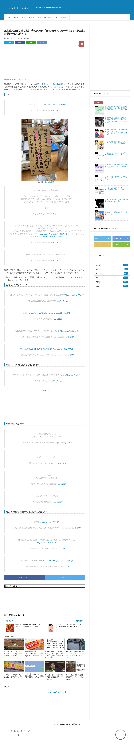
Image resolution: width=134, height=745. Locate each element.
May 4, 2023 (57, 110)
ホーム (56, 724)
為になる (47, 17)
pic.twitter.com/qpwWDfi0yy (55, 104)
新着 (9, 17)
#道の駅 (42, 560)
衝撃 (39, 17)
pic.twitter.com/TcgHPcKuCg (51, 236)
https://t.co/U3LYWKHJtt (64, 349)
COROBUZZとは (65, 724)
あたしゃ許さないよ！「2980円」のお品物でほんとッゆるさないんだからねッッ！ (116, 212)
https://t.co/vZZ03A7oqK (63, 560)
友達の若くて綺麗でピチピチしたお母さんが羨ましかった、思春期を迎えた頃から (116, 166)
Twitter (9, 42)
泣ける (23, 17)
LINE (31, 42)
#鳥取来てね (49, 349)
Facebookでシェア (25, 577)
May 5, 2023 (57, 213)
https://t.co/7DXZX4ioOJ (69, 331)
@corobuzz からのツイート (57, 692)
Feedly (122, 244)
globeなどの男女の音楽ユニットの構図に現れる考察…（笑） (116, 200)
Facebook (20, 42)
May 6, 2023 (57, 242)
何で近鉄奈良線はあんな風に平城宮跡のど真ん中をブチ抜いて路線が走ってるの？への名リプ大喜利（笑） (116, 107)
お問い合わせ (76, 724)
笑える (16, 17)
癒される (31, 17)
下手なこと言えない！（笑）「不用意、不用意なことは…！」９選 (116, 188)
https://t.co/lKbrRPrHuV (74, 295)
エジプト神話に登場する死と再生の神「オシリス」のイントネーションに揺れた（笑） (116, 177)
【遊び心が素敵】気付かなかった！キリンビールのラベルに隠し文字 (116, 142)
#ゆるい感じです (37, 349)
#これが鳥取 (25, 349)
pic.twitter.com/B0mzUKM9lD (59, 313)
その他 (55, 17)
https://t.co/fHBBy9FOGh (70, 375)
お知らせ (63, 17)
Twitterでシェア (65, 577)
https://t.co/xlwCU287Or (46, 542)
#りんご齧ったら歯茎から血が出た (53, 234)
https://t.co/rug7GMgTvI (38, 313)
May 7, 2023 (69, 355)
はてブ (42, 42)
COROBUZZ (20, 8)
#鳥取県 (50, 560)
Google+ (103, 244)
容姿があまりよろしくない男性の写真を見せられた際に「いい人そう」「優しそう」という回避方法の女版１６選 (116, 132)
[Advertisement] (44, 62)
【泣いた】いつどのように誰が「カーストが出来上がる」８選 (116, 153)
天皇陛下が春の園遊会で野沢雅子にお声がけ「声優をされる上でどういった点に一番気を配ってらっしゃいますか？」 (116, 120)
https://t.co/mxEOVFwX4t (49, 522)
